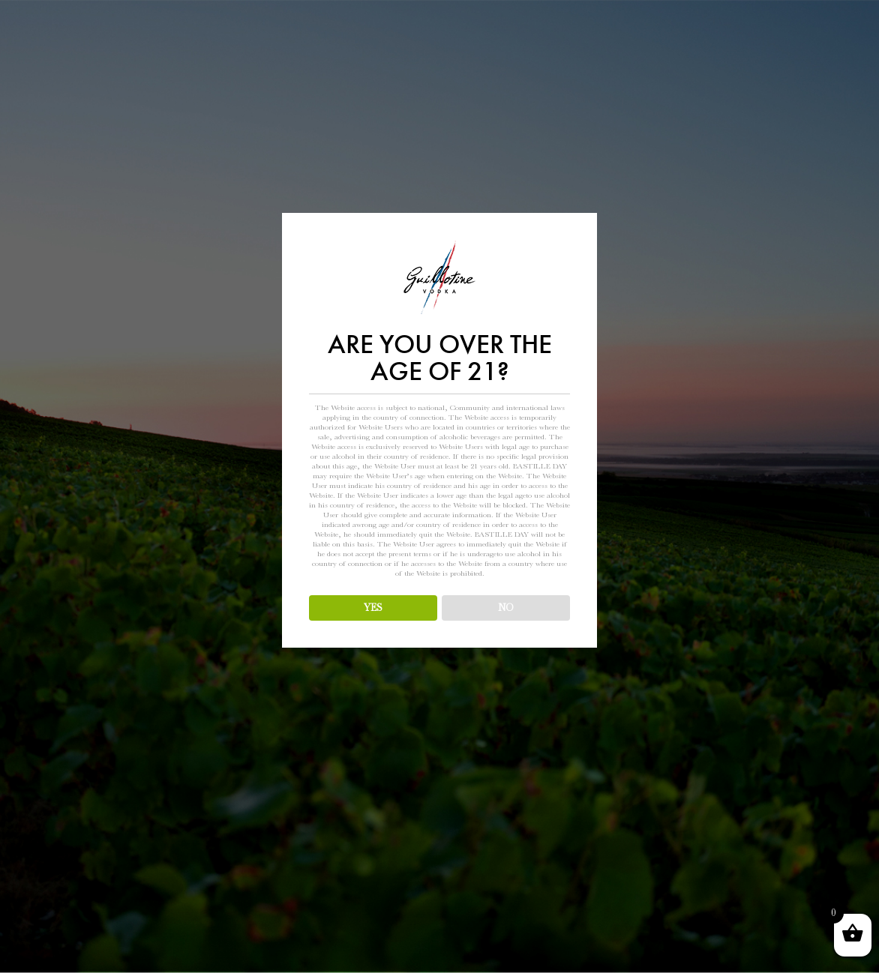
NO (506, 607)
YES (373, 607)
